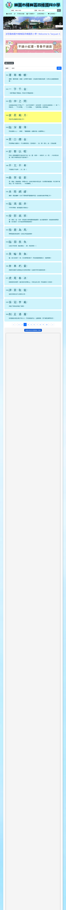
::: (59, 13)
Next (60, 24)
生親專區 (52, 14)
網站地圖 (20, 14)
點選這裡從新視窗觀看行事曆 (33, 330)
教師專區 (41, 14)
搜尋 (59, 68)
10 (46, 325)
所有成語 (9, 63)
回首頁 (9, 14)
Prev (6, 24)
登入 (59, 10)
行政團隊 (30, 14)
